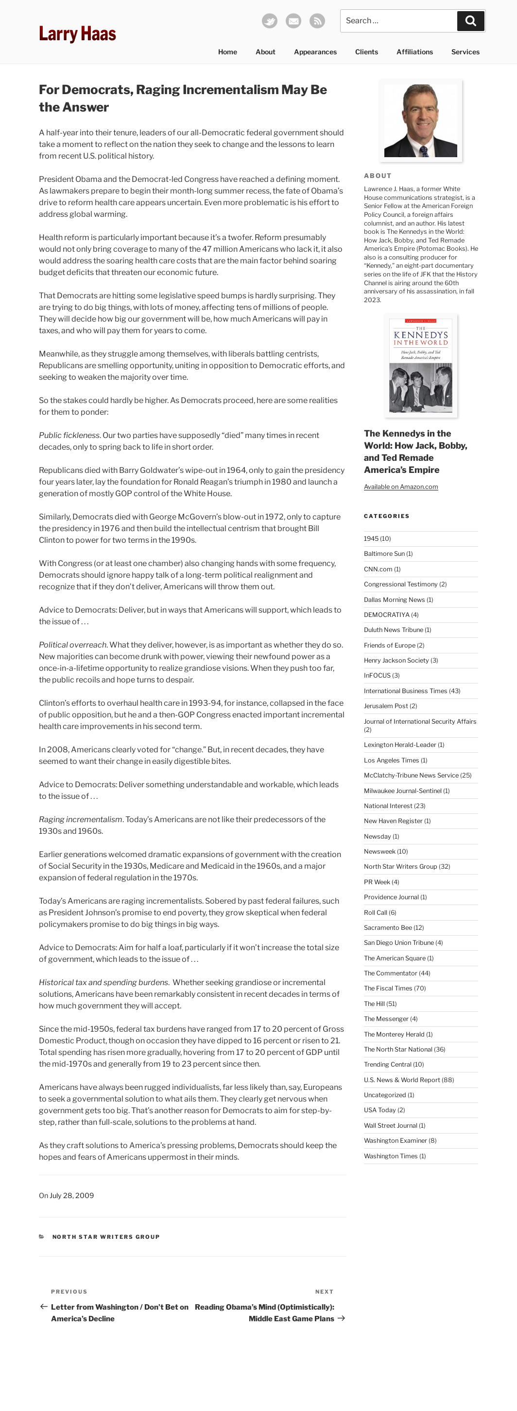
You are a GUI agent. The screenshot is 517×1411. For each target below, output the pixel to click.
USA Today (380, 1110)
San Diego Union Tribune (399, 942)
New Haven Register (393, 821)
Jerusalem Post (386, 706)
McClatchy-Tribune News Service (411, 775)
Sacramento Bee (388, 927)
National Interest (388, 806)
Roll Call (375, 912)
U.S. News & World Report (402, 1080)
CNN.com (378, 569)
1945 (371, 538)
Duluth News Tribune (393, 629)
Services (465, 52)
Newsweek (380, 851)
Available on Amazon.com (401, 486)
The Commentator (390, 973)
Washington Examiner (395, 1140)
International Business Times (406, 691)
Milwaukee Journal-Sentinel (403, 791)
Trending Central (388, 1064)
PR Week (377, 882)
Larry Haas (77, 33)
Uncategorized (385, 1095)
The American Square (395, 958)
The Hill (374, 1003)
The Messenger (386, 1018)
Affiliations (414, 52)
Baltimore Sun (384, 553)
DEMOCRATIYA (387, 614)
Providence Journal (391, 897)
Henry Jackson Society (396, 660)
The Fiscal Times (388, 988)
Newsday (377, 836)
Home (227, 52)
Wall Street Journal (390, 1125)
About (266, 52)
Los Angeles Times (391, 760)
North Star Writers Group (106, 1236)
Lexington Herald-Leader (400, 744)
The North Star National (398, 1049)
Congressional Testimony (401, 584)
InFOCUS (377, 675)
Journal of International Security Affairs (420, 721)
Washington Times (391, 1156)
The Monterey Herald (394, 1034)
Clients (366, 52)
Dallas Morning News (394, 599)
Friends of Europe (389, 645)
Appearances (315, 52)
